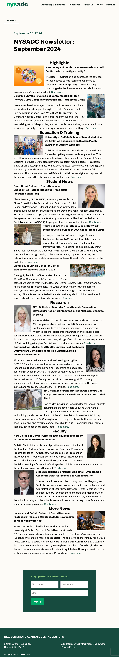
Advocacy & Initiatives (53, 5)
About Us (88, 5)
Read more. (57, 92)
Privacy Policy (68, 647)
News (100, 5)
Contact (110, 5)
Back (11, 20)
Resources (74, 5)
